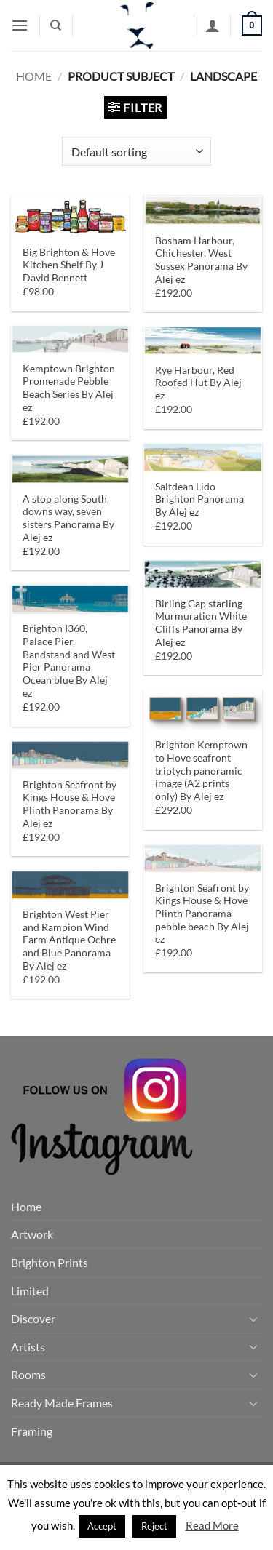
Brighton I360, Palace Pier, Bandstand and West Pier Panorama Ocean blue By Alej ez (69, 660)
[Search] (55, 25)
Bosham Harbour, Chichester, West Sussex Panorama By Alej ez (201, 260)
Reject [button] (154, 1526)
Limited (30, 1291)
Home (34, 76)
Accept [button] (101, 1526)
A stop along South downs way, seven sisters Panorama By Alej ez (68, 518)
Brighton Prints (49, 1262)
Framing (31, 1431)
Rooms (28, 1374)
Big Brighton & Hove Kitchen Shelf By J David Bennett (69, 265)
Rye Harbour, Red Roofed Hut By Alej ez (198, 383)
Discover (33, 1318)
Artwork (32, 1234)
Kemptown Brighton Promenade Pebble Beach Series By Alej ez (69, 388)
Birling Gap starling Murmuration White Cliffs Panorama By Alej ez (201, 623)
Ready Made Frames (62, 1403)
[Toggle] (253, 1318)
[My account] (212, 25)
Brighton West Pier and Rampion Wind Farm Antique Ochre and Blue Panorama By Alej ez (69, 940)
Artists (28, 1347)
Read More (212, 1525)
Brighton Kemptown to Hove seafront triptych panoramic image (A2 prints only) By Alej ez (201, 770)
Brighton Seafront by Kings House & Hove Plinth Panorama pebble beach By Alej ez (202, 914)
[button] (19, 25)
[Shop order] (136, 151)
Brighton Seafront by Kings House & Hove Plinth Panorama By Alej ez (69, 804)
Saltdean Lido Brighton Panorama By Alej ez (199, 499)
